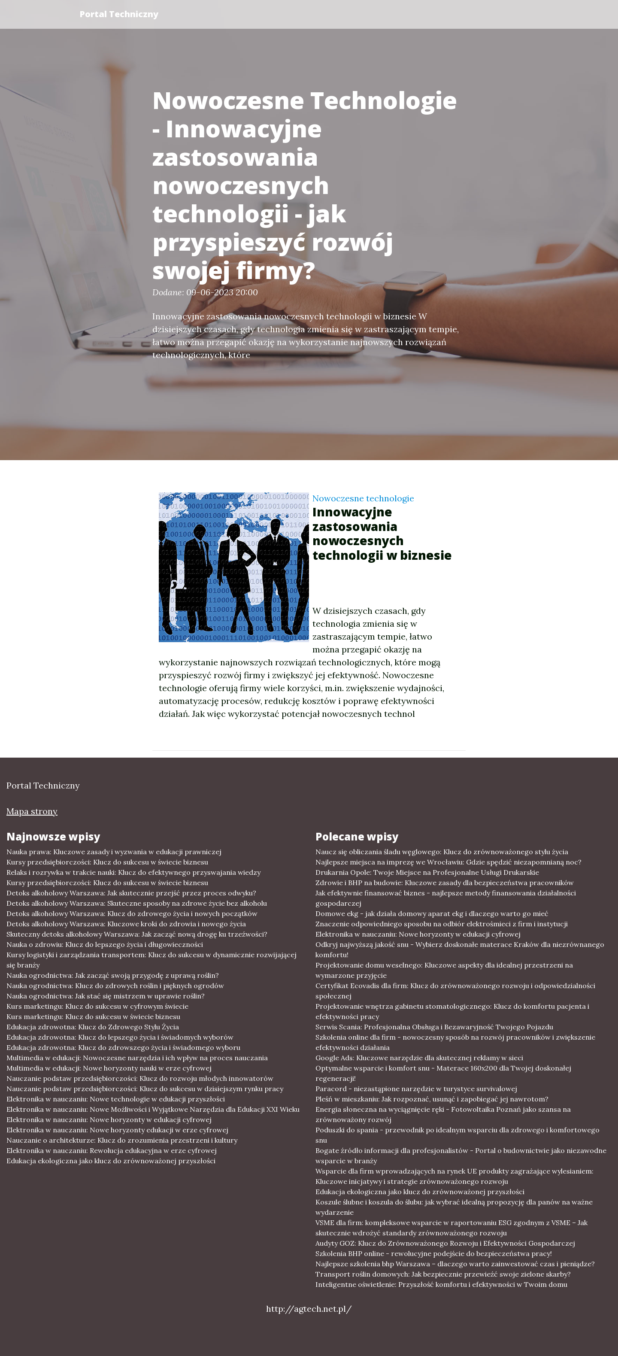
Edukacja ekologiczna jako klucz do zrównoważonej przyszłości (110, 1160)
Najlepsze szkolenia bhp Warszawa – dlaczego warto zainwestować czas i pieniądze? (455, 1263)
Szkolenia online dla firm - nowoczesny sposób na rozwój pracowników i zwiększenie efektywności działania (455, 1042)
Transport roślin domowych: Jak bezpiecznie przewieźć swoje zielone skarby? (443, 1274)
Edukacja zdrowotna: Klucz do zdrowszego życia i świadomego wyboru (123, 1047)
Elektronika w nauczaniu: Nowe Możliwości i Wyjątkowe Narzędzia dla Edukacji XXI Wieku (153, 1109)
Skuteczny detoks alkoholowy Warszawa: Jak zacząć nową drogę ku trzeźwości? (136, 934)
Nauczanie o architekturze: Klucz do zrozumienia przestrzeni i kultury (121, 1140)
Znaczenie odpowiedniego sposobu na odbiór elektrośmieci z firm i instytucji (441, 923)
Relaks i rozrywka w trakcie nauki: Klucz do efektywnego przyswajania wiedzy (133, 872)
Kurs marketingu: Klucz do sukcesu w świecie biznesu (93, 1016)
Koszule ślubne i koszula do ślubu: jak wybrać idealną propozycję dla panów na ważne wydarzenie (454, 1207)
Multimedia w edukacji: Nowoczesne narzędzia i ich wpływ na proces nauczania (137, 1057)
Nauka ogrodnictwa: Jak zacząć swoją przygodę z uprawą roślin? (112, 975)
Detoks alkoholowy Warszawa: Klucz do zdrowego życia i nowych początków (132, 913)
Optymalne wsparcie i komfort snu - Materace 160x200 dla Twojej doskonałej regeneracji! (443, 1073)
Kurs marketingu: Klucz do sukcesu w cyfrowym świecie (97, 1006)
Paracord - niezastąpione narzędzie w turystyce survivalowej (416, 1088)
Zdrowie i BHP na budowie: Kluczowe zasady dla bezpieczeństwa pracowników (444, 882)
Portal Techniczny (118, 14)
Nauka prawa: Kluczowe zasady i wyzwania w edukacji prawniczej (113, 851)
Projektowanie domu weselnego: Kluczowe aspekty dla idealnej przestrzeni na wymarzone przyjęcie (444, 970)
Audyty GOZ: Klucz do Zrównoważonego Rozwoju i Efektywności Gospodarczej (445, 1243)
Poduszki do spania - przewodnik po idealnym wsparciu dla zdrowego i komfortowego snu (457, 1134)
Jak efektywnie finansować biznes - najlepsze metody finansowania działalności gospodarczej (445, 898)
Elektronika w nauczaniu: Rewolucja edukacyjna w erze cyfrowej (111, 1150)
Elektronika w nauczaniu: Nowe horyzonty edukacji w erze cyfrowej (117, 1129)
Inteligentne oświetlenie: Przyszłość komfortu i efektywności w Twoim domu (441, 1284)
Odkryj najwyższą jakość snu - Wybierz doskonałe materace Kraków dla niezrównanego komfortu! (459, 949)
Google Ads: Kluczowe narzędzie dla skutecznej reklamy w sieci (419, 1057)
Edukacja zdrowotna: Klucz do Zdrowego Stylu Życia (92, 1026)
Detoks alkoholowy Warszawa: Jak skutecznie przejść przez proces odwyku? (131, 893)
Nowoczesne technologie (363, 498)
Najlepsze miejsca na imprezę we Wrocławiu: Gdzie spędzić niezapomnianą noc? (448, 862)
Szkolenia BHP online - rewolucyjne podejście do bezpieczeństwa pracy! (433, 1253)
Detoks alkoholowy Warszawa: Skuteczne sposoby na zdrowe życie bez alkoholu (136, 903)
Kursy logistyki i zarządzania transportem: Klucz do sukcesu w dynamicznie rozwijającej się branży (151, 959)
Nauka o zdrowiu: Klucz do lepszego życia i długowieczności (104, 944)
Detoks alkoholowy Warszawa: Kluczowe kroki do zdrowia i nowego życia (126, 923)
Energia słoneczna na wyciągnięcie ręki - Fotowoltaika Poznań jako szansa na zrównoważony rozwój (443, 1114)
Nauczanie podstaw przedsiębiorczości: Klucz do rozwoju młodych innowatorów (139, 1078)
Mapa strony (32, 811)
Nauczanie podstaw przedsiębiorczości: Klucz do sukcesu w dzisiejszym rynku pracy (144, 1088)
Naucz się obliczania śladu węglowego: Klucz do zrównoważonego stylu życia (441, 851)
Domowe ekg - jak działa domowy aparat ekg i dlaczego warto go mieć (431, 913)
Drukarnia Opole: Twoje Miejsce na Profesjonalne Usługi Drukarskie (427, 872)
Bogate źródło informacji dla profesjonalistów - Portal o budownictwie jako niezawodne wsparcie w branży (460, 1155)
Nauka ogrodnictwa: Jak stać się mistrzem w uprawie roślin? (105, 996)
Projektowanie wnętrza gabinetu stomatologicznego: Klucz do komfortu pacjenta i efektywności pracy (452, 1011)
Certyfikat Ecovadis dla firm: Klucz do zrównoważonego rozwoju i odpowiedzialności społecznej (455, 990)
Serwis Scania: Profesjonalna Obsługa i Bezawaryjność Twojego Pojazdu (434, 1026)
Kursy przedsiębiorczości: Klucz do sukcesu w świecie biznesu (107, 862)
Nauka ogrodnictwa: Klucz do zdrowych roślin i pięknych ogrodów (115, 985)
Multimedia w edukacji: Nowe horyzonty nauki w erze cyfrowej (109, 1068)
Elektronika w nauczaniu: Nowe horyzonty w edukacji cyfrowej (109, 1119)
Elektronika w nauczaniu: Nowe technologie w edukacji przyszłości (115, 1099)
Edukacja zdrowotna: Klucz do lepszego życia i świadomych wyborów (119, 1037)
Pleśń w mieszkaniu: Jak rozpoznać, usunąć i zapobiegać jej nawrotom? (431, 1099)
